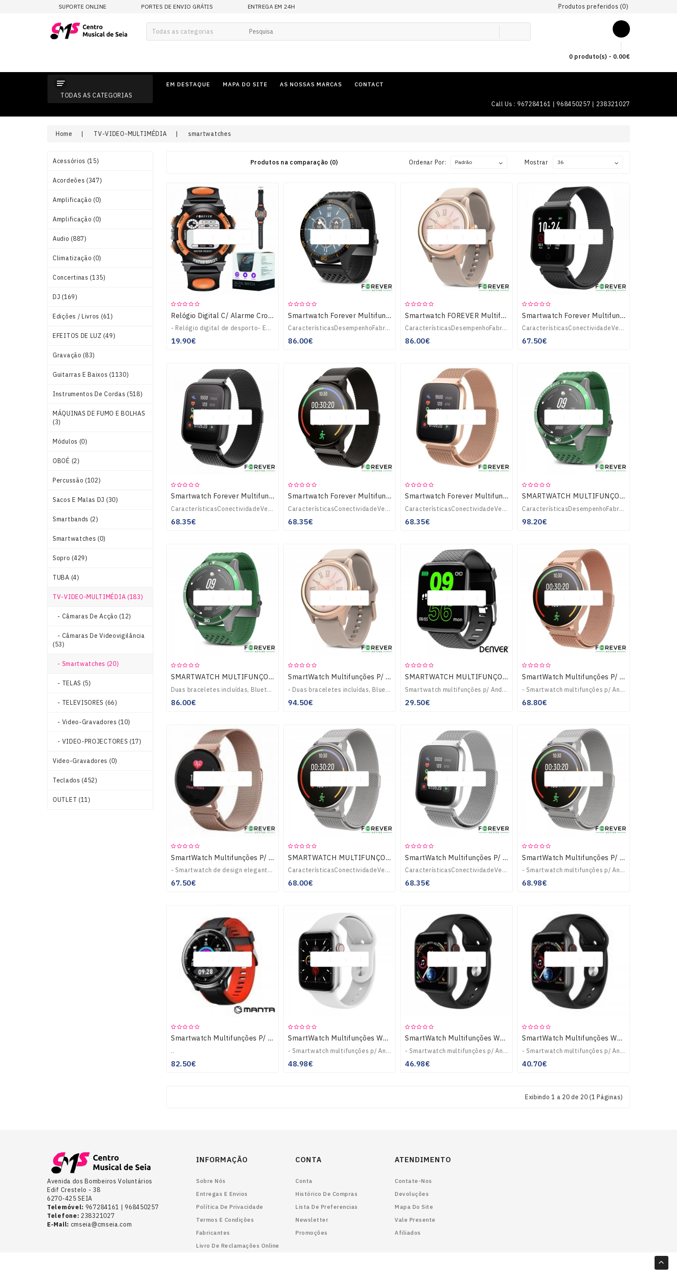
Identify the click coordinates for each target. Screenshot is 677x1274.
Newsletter (311, 1220)
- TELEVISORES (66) (85, 702)
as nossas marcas (311, 84)
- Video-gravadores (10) (91, 722)
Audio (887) (70, 239)
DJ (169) (65, 297)
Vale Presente (415, 1220)
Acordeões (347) (77, 180)
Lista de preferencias (326, 1207)
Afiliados (408, 1232)
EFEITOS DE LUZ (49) (84, 336)
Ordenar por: (427, 162)
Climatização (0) (77, 258)
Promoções (311, 1232)
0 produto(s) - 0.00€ (592, 56)
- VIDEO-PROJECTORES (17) (97, 741)
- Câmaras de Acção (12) (92, 616)
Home (64, 134)
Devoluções (412, 1194)
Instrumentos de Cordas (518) (98, 394)
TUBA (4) (66, 577)
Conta (304, 1181)
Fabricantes (213, 1232)
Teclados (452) (75, 780)
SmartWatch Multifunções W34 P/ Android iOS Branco (378, 1038)
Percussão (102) (77, 480)
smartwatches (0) (79, 538)
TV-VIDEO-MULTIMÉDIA (130, 134)
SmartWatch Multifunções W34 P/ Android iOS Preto (492, 1038)
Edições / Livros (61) (83, 316)
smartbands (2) (75, 519)
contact (369, 84)
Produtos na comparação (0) (294, 162)
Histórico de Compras (326, 1194)
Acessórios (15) (76, 161)
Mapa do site (414, 1207)
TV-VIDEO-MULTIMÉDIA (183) (98, 597)
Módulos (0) (70, 441)
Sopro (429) (70, 558)
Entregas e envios (222, 1194)
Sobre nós (211, 1181)
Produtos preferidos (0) (593, 6)
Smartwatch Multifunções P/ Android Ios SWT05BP (256, 1038)
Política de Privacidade (229, 1207)
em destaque (188, 84)
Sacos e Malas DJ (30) (85, 500)
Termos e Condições (225, 1220)
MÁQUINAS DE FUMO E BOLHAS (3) (99, 418)
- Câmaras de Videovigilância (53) (99, 640)
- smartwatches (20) (86, 664)
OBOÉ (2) (66, 461)
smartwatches (209, 134)
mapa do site (245, 84)
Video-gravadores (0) (85, 761)
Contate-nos (413, 1181)
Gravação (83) (74, 355)
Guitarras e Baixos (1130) (91, 374)
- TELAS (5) (72, 683)
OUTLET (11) (72, 800)
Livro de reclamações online (237, 1245)
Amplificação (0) (77, 200)
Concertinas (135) (79, 277)
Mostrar (536, 162)
